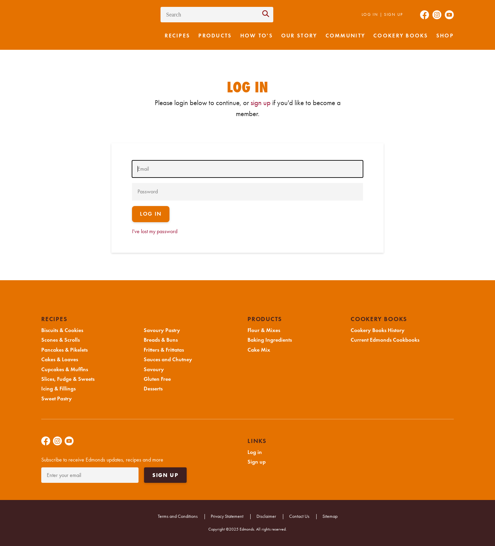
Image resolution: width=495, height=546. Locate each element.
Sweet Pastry (56, 399)
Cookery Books (400, 36)
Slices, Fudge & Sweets (68, 379)
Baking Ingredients (270, 340)
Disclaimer (266, 516)
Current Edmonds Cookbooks (385, 340)
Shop (445, 36)
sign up (261, 103)
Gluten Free (157, 379)
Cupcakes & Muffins (64, 369)
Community (345, 36)
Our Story (299, 36)
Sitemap (330, 516)
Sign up (393, 14)
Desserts (153, 389)
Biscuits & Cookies (62, 330)
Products (215, 36)
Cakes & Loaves (59, 359)
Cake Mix (259, 350)
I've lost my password (154, 231)
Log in (370, 14)
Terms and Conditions (178, 516)
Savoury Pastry (162, 330)
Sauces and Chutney (168, 359)
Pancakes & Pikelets (64, 350)
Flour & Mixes (264, 330)
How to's (256, 36)
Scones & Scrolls (60, 340)
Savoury (154, 369)
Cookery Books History (378, 330)
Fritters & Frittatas (164, 350)
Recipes (177, 36)
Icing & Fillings (58, 389)
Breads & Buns (161, 340)
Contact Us (299, 516)
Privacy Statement (227, 516)
